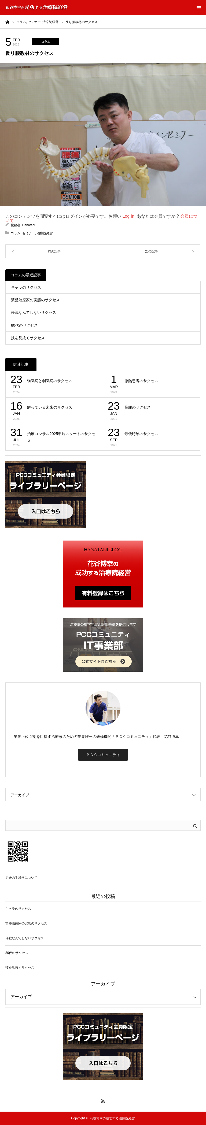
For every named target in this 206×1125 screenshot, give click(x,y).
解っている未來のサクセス (49, 407)
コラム (45, 41)
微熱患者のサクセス (141, 381)
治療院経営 (45, 233)
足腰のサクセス (137, 407)
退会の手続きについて (21, 877)
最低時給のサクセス (141, 434)
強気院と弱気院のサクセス (49, 381)
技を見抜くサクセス (28, 338)
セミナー (28, 233)
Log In (128, 216)
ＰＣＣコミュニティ (103, 755)
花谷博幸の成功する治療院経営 (112, 1118)
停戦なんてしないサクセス (33, 312)
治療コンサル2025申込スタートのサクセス (61, 437)
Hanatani (28, 225)
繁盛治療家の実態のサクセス (35, 300)
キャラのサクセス (26, 287)
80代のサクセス (24, 325)
